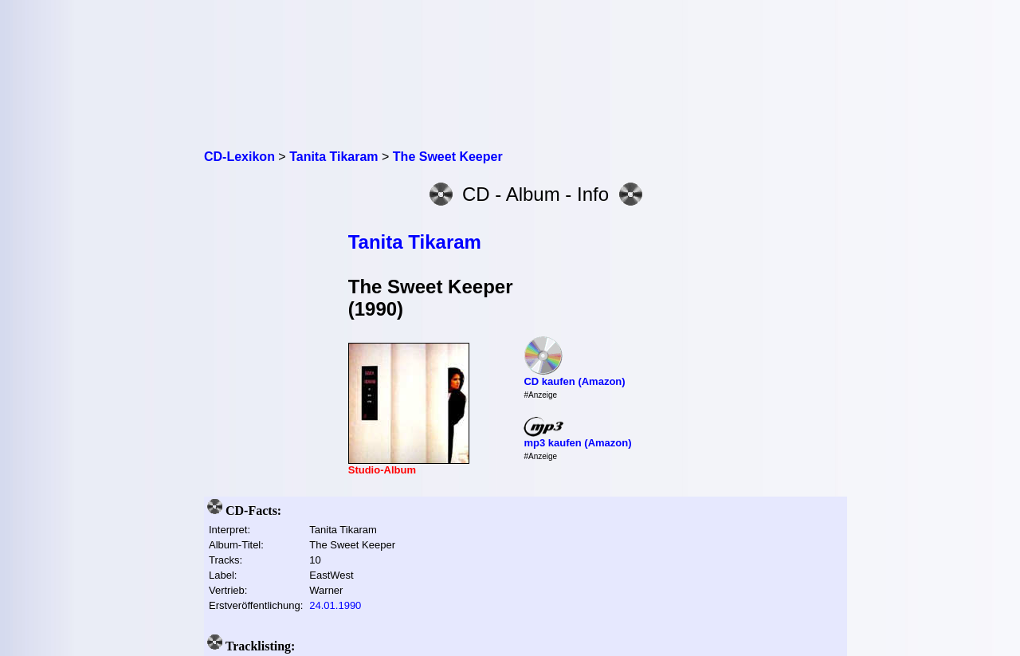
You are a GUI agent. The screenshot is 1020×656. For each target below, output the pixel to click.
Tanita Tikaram (414, 242)
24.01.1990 (335, 605)
